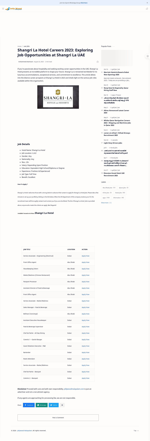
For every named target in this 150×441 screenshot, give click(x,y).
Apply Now (89, 257)
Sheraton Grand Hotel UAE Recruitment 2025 (118, 175)
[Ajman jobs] (128, 189)
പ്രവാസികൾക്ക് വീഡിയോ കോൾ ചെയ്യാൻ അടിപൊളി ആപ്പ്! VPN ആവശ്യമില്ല (120, 101)
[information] (122, 199)
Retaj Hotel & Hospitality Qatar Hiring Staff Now (120, 90)
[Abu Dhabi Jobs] (113, 189)
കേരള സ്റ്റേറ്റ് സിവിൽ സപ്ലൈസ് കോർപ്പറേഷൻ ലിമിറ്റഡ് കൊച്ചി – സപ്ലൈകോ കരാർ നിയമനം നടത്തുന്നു (120, 164)
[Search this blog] (43, 8)
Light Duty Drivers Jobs (117, 144)
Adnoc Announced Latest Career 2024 (120, 112)
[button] (146, 8)
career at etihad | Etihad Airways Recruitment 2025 (121, 135)
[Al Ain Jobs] (111, 194)
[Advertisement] (75, 27)
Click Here (84, 3)
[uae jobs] (119, 141)
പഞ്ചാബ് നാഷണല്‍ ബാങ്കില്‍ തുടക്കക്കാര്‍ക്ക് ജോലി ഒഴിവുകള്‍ (119, 153)
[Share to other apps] (66, 406)
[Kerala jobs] (118, 149)
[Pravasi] (122, 96)
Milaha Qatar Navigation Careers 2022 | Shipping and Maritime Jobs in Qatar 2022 (121, 123)
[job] (123, 70)
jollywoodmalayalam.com (78, 390)
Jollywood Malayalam (28, 432)
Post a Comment (62, 419)
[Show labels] (110, 204)
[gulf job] (119, 70)
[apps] (118, 96)
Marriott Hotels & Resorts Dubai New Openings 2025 (120, 74)
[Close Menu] (146, 3)
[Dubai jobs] (124, 194)
